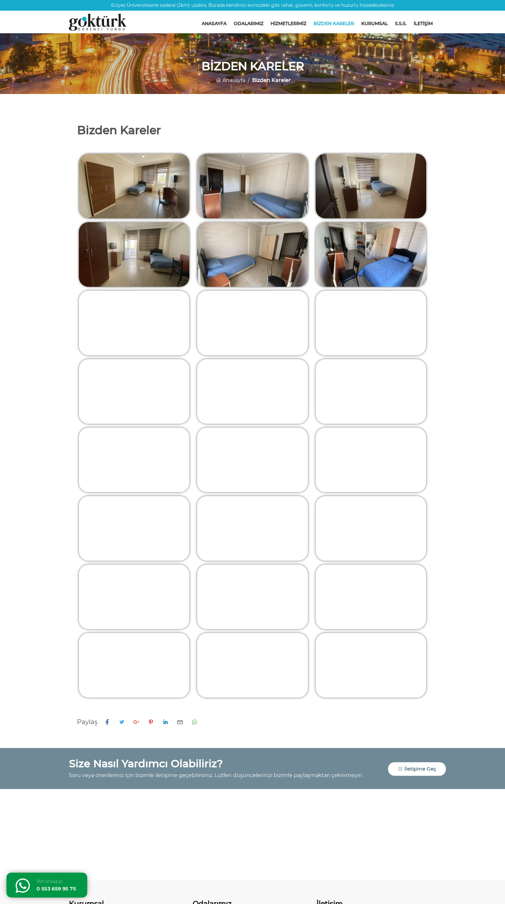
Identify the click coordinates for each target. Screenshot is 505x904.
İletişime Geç (417, 769)
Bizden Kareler (333, 23)
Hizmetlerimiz (288, 23)
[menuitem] (214, 20)
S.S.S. (400, 23)
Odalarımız (248, 23)
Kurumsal (374, 23)
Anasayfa (214, 23)
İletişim (423, 23)
